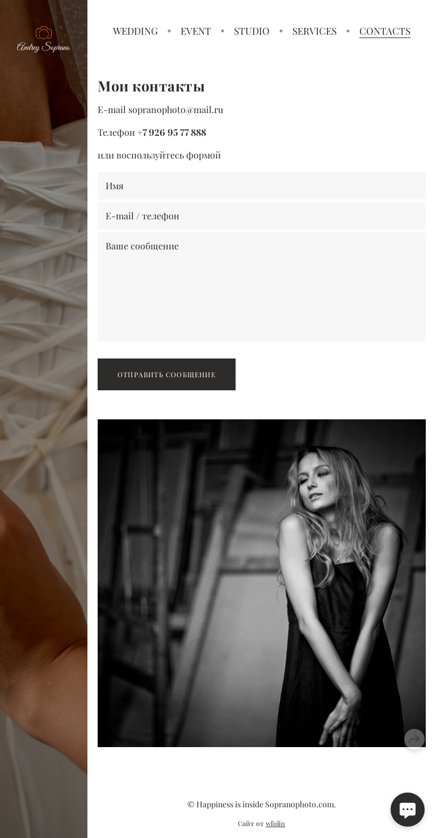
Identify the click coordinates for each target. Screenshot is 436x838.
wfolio (275, 823)
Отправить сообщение (167, 374)
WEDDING (135, 30)
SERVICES (314, 30)
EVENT (196, 30)
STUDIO (252, 30)
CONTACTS (384, 30)
